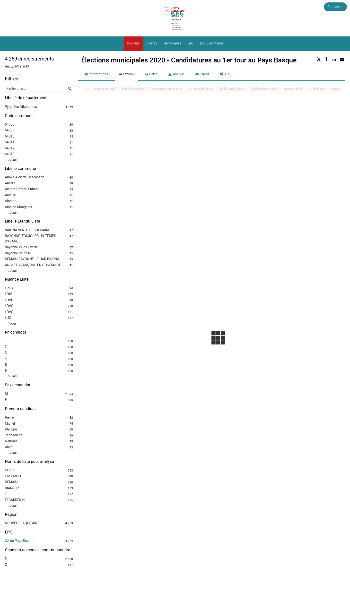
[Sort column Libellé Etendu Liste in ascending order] (277, 87)
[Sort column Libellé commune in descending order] (145, 89)
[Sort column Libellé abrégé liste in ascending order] (244, 87)
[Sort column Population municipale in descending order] (182, 89)
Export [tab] (202, 74)
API (190, 43)
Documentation (211, 43)
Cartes (152, 43)
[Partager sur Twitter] (318, 59)
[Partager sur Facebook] (326, 59)
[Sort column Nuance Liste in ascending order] (302, 87)
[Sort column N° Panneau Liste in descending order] (212, 89)
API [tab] (225, 74)
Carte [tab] (151, 74)
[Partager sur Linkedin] (334, 59)
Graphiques (172, 43)
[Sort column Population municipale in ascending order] (182, 87)
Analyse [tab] (176, 74)
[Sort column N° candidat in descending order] (325, 89)
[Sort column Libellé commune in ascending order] (145, 87)
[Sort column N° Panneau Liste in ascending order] (212, 87)
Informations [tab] (96, 74)
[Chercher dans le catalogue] (70, 88)
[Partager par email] (341, 59)
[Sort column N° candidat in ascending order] (325, 87)
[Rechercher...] (39, 88)
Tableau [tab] (126, 74)
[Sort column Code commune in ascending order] (115, 87)
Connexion (335, 7)
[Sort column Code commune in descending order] (115, 89)
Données (133, 43)
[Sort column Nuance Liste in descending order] (302, 89)
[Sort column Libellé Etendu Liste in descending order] (277, 89)
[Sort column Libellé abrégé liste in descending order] (244, 89)
